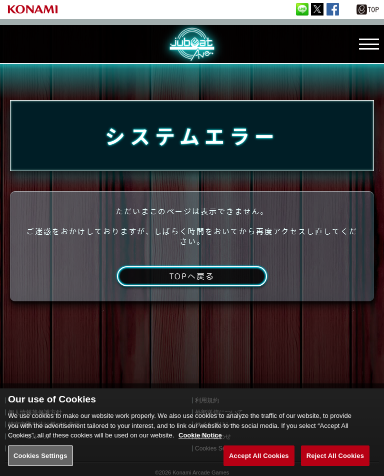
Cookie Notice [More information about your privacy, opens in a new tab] (200, 440)
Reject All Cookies (335, 461)
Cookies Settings (41, 461)
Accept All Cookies (259, 461)
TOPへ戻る (191, 276)
